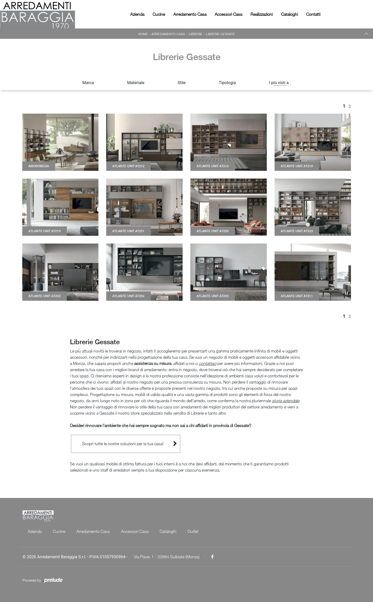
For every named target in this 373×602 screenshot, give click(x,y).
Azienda (137, 14)
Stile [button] (182, 82)
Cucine (159, 14)
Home (143, 34)
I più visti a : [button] (280, 82)
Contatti (313, 14)
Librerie (195, 34)
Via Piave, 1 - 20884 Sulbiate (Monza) (166, 556)
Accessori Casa (228, 14)
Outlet (194, 531)
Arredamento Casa (189, 14)
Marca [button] (88, 82)
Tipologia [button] (227, 82)
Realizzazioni (261, 14)
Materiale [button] (136, 82)
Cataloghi (289, 14)
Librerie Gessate (220, 34)
